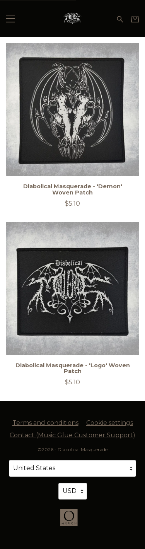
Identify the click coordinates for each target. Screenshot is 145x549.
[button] (10, 18)
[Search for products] (120, 18)
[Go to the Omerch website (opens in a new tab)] (72, 521)
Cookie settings (109, 422)
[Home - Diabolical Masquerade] (72, 18)
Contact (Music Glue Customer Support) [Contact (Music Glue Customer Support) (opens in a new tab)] (72, 435)
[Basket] (135, 18)
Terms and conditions (45, 422)
